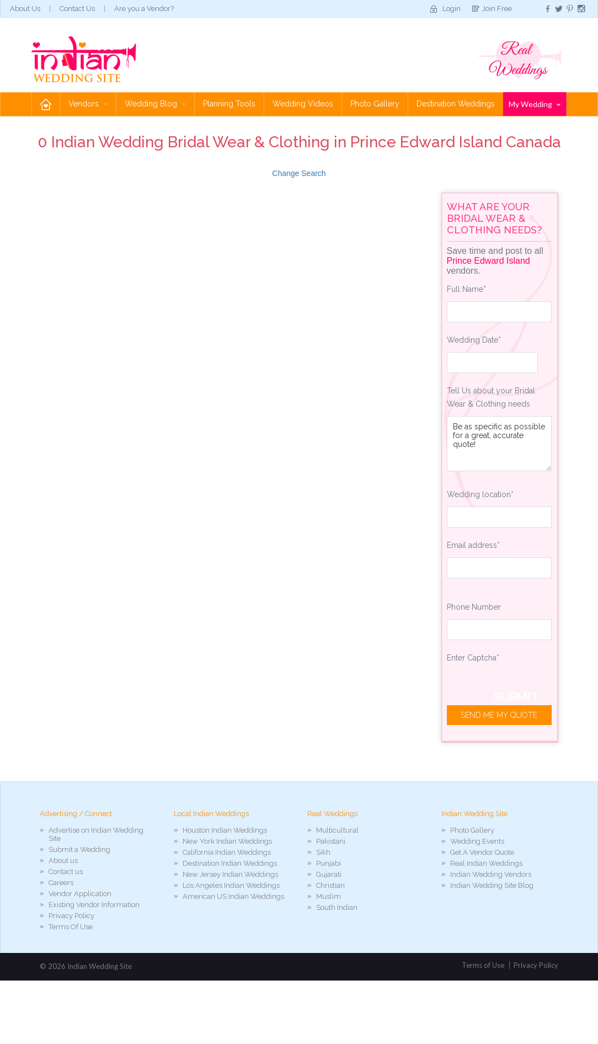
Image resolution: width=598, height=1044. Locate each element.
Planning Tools (229, 103)
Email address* (473, 545)
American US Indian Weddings (233, 896)
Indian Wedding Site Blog (491, 885)
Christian (330, 885)
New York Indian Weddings (227, 841)
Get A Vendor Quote (482, 852)
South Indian (336, 907)
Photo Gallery (374, 103)
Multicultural (337, 830)
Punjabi (328, 863)
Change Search (298, 173)
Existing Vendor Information (94, 905)
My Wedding (534, 104)
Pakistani (330, 841)
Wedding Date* (474, 339)
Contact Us (77, 8)
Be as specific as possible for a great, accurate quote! (499, 443)
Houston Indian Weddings (225, 830)
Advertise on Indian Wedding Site (96, 834)
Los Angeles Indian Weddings (231, 885)
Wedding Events (477, 841)
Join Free (497, 8)
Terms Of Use (71, 927)
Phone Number (474, 607)
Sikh (323, 852)
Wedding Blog (155, 103)
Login (451, 8)
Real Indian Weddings (486, 863)
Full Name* (466, 289)
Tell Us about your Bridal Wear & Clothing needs (491, 397)
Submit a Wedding (79, 849)
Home (46, 104)
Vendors (88, 103)
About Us (25, 8)
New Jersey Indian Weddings (230, 874)
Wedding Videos (303, 103)
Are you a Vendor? (144, 8)
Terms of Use (483, 965)
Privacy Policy (71, 916)
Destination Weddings (456, 103)
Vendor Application (80, 893)
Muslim (328, 896)
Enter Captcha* (473, 657)
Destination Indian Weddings (230, 863)
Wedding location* (480, 494)
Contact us (66, 871)
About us (63, 860)
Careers (61, 882)
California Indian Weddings (227, 852)
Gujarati (328, 874)
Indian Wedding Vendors (490, 874)
